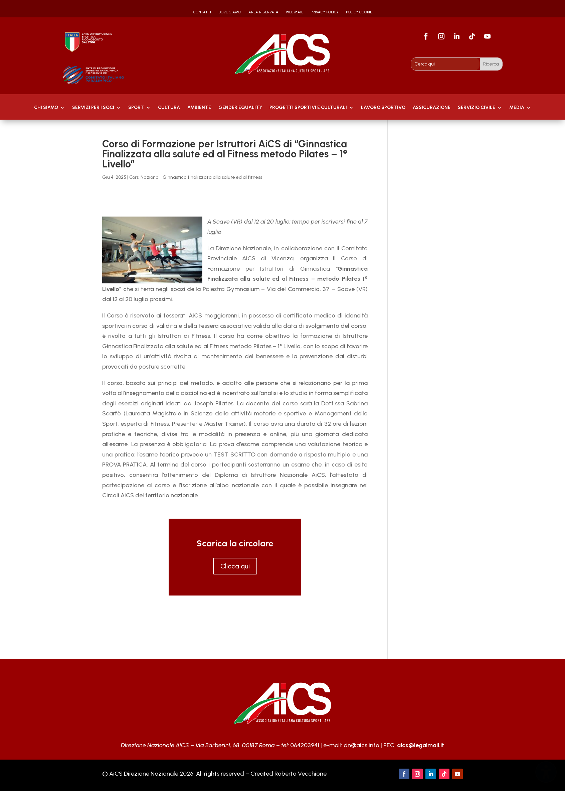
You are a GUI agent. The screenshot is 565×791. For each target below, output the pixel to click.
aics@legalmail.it (420, 745)
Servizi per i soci (93, 107)
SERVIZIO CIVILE (476, 107)
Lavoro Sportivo (383, 107)
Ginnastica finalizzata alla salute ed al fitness (212, 177)
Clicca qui (235, 566)
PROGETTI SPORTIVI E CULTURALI (308, 107)
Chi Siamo (46, 107)
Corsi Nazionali (145, 177)
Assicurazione (431, 107)
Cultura (169, 107)
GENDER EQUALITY (240, 107)
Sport (136, 107)
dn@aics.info (361, 745)
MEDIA (516, 107)
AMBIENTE (199, 107)
